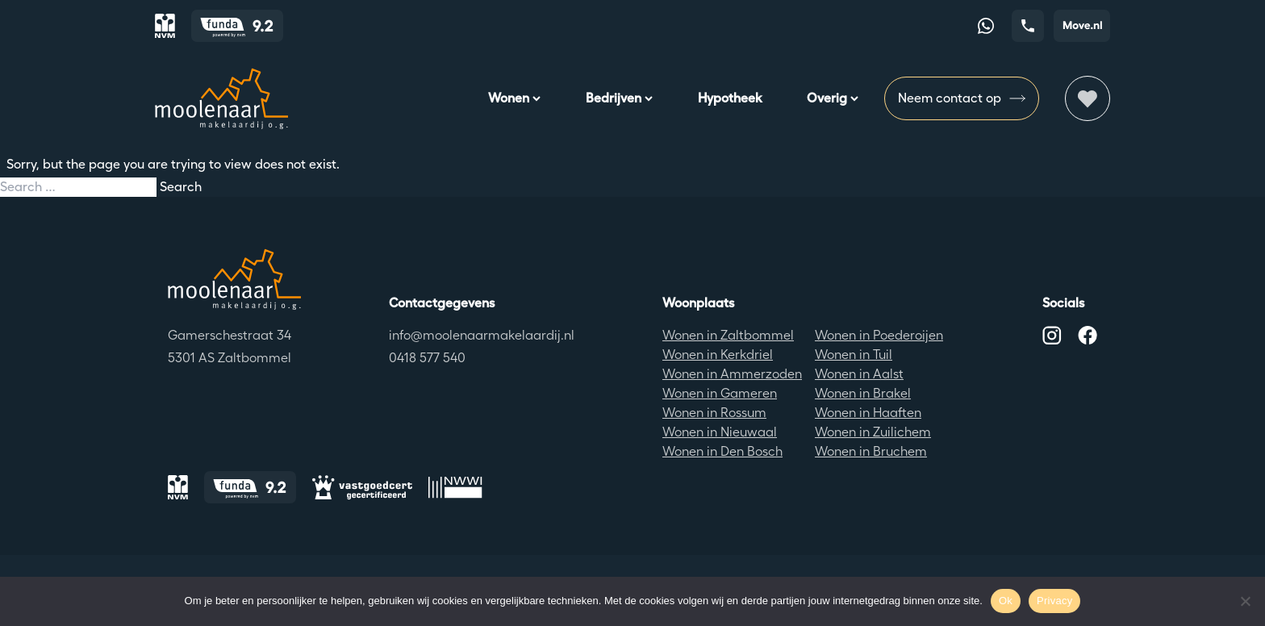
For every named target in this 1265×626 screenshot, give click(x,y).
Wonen (514, 98)
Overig (832, 98)
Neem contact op (961, 98)
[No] (1245, 601)
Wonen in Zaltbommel (728, 335)
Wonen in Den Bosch (722, 451)
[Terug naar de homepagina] (234, 279)
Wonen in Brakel (863, 393)
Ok (1005, 601)
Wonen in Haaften (868, 412)
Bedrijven (619, 98)
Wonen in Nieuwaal (719, 432)
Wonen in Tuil (853, 354)
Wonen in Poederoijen (879, 335)
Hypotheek (730, 98)
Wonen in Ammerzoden (732, 374)
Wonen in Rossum (714, 412)
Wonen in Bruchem (871, 451)
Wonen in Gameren (719, 393)
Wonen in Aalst (859, 374)
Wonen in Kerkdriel (717, 354)
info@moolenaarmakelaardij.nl (481, 335)
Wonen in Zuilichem (873, 432)
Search (181, 186)
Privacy (1054, 601)
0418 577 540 (427, 357)
